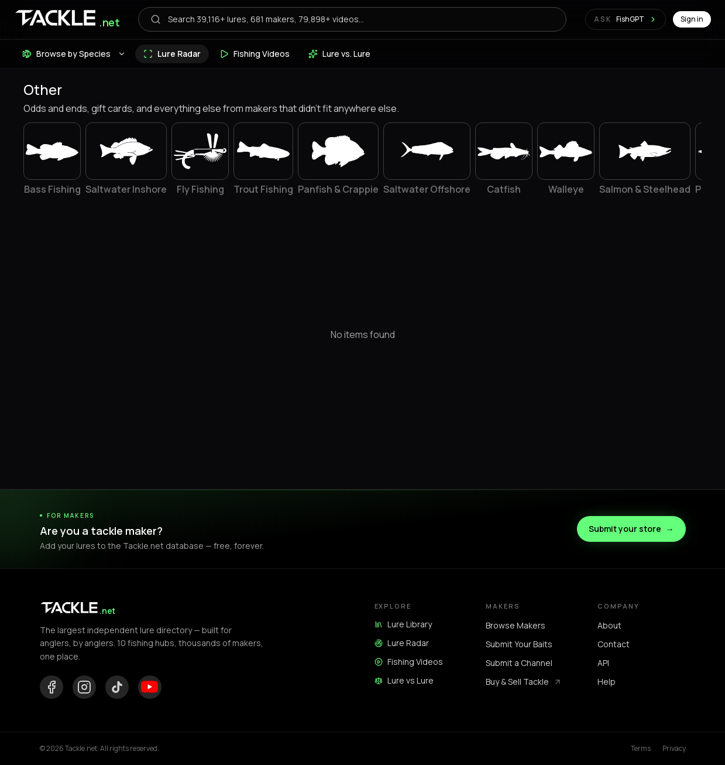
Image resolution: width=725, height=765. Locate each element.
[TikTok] (117, 687)
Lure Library (403, 624)
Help (606, 681)
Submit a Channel (519, 662)
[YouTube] (150, 687)
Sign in (692, 19)
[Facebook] (51, 687)
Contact (613, 644)
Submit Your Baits (519, 644)
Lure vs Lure (404, 680)
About (609, 625)
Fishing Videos (408, 661)
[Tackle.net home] (66, 19)
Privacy (674, 748)
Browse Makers (515, 625)
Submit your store (631, 529)
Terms (641, 748)
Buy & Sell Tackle (524, 681)
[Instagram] (84, 687)
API (603, 662)
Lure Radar (401, 642)
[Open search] (352, 19)
